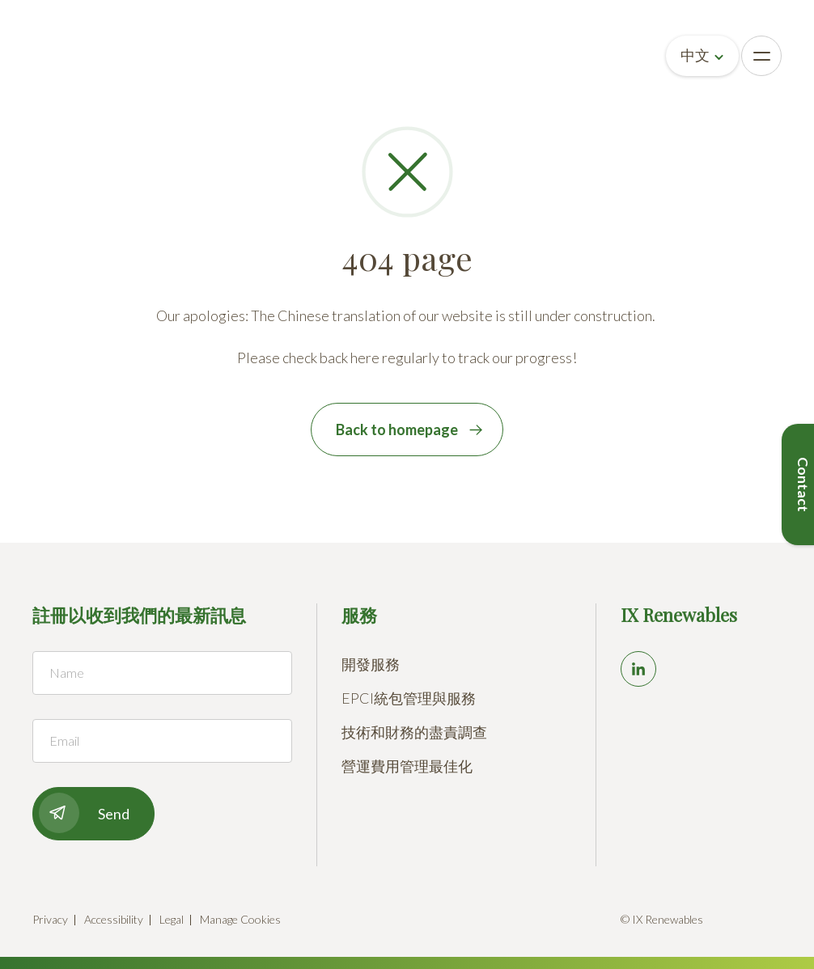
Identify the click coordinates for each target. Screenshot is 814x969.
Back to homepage (397, 429)
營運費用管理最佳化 (407, 766)
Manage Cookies (240, 919)
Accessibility (113, 919)
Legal (171, 919)
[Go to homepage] (66, 55)
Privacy (50, 919)
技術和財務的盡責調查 (414, 732)
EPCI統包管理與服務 (408, 698)
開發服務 (370, 664)
